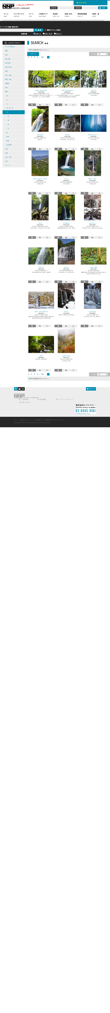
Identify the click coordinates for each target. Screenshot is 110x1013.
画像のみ (38, 34)
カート (33, 16)
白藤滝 (41, 356)
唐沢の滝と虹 (92, 223)
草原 (7, 136)
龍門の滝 (67, 134)
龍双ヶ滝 (94, 90)
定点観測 (9, 145)
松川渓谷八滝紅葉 (66, 356)
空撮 (6, 153)
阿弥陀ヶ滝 (41, 267)
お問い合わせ (69, 16)
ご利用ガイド (45, 16)
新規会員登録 (83, 16)
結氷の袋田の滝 (92, 311)
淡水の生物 (8, 67)
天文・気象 (8, 75)
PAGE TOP (91, 389)
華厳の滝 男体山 (92, 179)
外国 (6, 149)
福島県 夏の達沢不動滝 (41, 90)
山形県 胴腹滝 (93, 267)
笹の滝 (40, 223)
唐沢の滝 (66, 311)
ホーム (7, 16)
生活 (6, 161)
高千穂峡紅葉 (66, 223)
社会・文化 (8, 157)
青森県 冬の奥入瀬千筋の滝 (41, 311)
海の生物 (7, 63)
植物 (6, 50)
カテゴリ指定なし (10, 46)
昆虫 (6, 55)
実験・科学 (8, 79)
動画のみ (59, 34)
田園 (7, 140)
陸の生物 (7, 59)
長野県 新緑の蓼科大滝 (67, 90)
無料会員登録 (82, 2)
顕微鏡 (7, 83)
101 (42, 57)
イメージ (7, 165)
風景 (6, 91)
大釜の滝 (66, 179)
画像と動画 (48, 34)
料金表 (57, 16)
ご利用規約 (25, 399)
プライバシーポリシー (66, 399)
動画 (97, 16)
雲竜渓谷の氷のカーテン (93, 134)
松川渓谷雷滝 (40, 134)
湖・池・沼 (9, 108)
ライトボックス (20, 16)
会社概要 (43, 399)
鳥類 (6, 71)
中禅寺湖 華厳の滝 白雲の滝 (40, 179)
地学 (6, 87)
